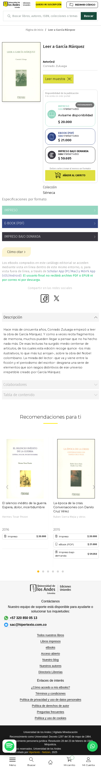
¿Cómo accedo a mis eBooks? (50, 687)
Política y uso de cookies (50, 718)
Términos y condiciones (50, 693)
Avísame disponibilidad (75, 115)
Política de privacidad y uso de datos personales (50, 699)
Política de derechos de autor (50, 705)
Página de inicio (34, 29)
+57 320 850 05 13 (20, 618)
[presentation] (7, 487)
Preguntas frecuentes (50, 712)
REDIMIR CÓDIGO (82, 4)
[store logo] (17, 4)
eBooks (50, 647)
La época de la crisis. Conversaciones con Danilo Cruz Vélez (73, 505)
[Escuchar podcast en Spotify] (9, 746)
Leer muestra (58, 79)
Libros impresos (50, 641)
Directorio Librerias (50, 672)
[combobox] (50, 16)
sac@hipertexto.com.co (25, 625)
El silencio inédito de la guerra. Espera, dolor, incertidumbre (24, 505)
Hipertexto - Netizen (39, 752)
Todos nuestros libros (50, 635)
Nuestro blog (50, 659)
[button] (38, 571)
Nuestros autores (51, 665)
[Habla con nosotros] (92, 746)
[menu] (12, 760)
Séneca (49, 193)
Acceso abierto (50, 653)
